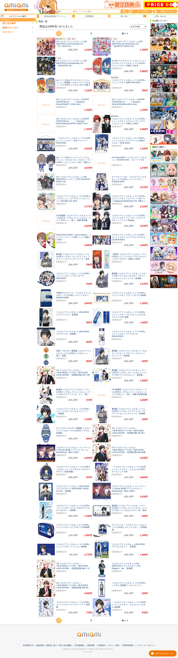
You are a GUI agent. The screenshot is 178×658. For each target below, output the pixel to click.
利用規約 (101, 645)
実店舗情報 (79, 645)
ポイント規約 (114, 645)
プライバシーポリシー (146, 645)
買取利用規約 (128, 645)
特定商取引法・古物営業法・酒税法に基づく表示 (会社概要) (47, 645)
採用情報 (91, 645)
